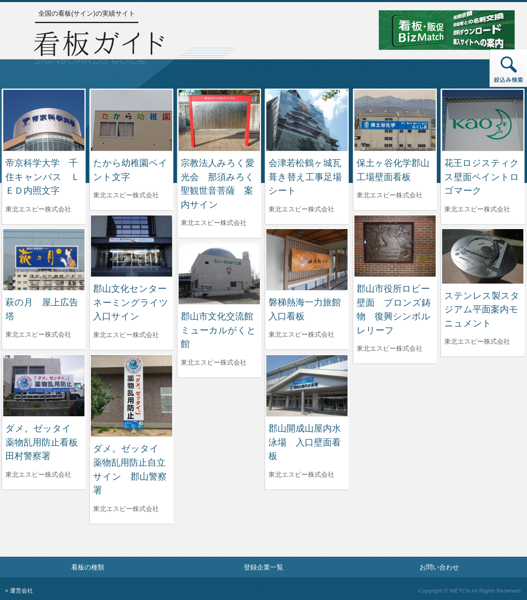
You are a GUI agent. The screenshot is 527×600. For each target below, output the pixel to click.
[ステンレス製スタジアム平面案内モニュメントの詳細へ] (482, 255)
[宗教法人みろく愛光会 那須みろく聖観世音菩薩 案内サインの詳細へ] (219, 119)
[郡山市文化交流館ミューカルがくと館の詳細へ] (219, 273)
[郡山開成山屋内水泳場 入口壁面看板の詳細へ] (306, 385)
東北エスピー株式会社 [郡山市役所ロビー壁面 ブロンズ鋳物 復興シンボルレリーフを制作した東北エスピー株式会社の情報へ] (389, 348)
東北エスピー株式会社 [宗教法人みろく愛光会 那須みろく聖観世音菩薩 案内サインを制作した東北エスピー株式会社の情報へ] (214, 222)
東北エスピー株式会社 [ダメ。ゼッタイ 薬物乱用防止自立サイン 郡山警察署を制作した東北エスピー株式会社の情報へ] (126, 508)
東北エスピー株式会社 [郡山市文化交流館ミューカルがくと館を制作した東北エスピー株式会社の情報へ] (214, 362)
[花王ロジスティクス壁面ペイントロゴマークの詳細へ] (482, 119)
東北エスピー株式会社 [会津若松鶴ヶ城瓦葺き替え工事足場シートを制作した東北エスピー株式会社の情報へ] (301, 209)
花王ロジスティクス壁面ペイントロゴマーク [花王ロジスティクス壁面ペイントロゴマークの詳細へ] (481, 177)
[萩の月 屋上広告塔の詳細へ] (43, 258)
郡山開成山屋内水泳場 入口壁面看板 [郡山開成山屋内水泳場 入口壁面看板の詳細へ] (304, 442)
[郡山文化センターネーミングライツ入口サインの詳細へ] (131, 245)
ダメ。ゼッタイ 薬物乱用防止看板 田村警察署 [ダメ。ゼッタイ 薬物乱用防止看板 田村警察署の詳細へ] (46, 442)
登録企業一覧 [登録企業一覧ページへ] (263, 567)
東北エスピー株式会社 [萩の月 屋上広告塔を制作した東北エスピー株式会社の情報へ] (38, 334)
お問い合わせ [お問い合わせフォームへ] (439, 567)
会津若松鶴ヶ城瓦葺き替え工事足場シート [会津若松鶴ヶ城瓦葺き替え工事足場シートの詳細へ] (305, 177)
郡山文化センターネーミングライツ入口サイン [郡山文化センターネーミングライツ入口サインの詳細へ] (130, 302)
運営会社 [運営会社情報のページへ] (21, 591)
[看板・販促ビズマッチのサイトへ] (447, 29)
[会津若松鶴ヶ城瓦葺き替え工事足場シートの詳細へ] (306, 119)
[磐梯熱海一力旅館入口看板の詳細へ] (306, 258)
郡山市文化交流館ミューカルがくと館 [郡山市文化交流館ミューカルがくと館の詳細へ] (218, 330)
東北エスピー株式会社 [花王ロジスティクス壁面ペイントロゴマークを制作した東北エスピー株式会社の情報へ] (477, 209)
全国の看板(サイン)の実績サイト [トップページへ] (86, 13)
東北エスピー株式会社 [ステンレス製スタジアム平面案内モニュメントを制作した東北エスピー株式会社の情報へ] (477, 341)
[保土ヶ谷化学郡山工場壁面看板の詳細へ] (395, 119)
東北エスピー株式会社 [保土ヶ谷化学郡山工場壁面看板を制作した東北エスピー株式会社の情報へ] (389, 195)
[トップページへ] (99, 46)
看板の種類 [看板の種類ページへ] (87, 567)
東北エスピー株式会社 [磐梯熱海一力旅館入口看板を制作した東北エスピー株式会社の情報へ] (301, 334)
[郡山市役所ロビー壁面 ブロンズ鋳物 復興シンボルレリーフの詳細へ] (395, 245)
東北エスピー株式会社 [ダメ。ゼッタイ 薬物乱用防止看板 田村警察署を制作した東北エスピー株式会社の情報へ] (38, 474)
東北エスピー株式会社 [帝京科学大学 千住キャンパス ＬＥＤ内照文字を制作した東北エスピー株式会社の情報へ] (38, 209)
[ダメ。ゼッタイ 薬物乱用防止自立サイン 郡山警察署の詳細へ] (131, 395)
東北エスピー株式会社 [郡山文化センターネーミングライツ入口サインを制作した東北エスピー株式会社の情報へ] (126, 334)
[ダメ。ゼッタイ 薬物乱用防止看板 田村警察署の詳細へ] (43, 385)
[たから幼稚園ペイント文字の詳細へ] (131, 119)
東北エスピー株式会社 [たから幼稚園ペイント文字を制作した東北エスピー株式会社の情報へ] (126, 195)
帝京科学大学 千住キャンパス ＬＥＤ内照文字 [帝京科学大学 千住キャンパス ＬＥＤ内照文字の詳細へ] (42, 177)
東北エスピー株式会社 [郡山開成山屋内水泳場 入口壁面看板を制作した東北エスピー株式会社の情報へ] (301, 474)
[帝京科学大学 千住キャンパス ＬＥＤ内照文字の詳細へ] (43, 119)
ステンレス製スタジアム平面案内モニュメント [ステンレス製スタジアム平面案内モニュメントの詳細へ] (482, 309)
